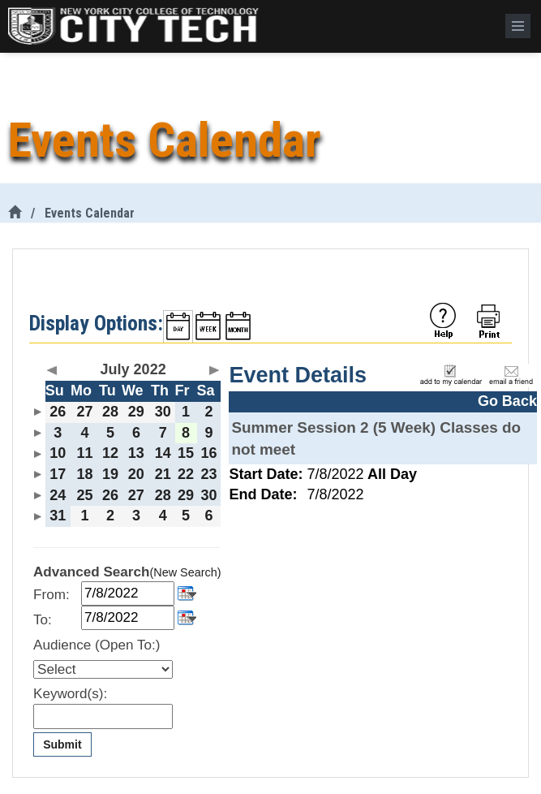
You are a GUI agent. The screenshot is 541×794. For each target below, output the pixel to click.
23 (209, 474)
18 (84, 474)
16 (209, 453)
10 (57, 453)
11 (84, 453)
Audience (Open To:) (96, 645)
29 (136, 411)
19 (110, 474)
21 (163, 474)
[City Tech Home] (14, 213)
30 (163, 411)
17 (57, 474)
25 (84, 495)
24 (57, 495)
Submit (62, 744)
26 (57, 411)
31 (57, 515)
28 (110, 411)
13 (136, 453)
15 (186, 453)
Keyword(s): (70, 693)
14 (163, 453)
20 (136, 474)
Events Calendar (90, 213)
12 (110, 453)
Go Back (507, 401)
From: (51, 594)
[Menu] (517, 26)
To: (42, 620)
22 (186, 474)
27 (84, 411)
